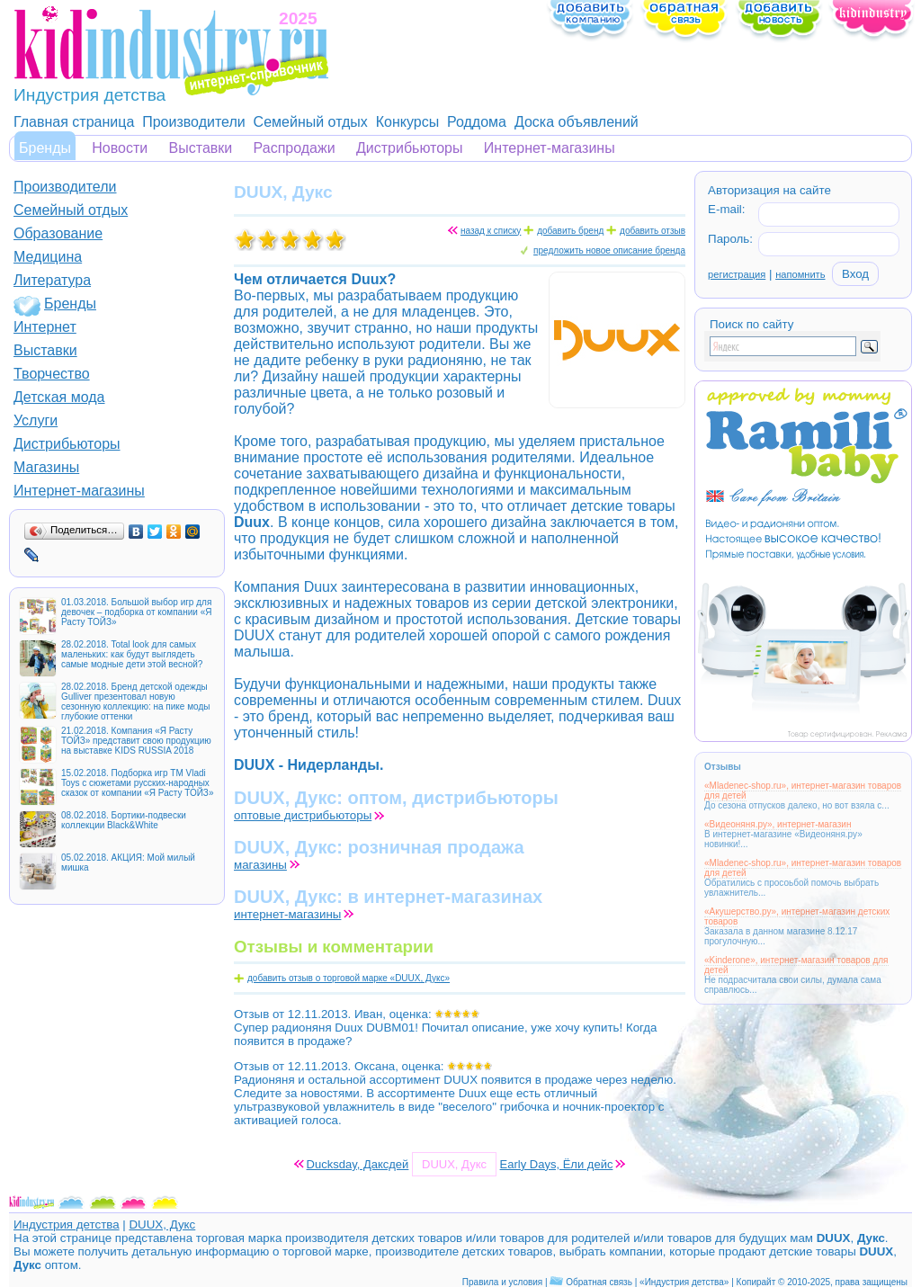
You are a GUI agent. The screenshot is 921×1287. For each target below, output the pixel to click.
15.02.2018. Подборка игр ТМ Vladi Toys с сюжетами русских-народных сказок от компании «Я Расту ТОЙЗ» (137, 783)
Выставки (201, 148)
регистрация (736, 274)
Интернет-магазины (549, 148)
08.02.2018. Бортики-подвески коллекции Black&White (123, 820)
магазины (260, 864)
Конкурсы (407, 122)
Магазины (46, 467)
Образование (58, 233)
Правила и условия (502, 1282)
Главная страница (73, 122)
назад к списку (490, 231)
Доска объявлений (576, 122)
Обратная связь (599, 1282)
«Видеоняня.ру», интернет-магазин (777, 824)
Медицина (47, 256)
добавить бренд (570, 231)
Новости (120, 148)
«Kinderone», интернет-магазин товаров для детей (796, 965)
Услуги (35, 420)
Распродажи (294, 148)
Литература (52, 280)
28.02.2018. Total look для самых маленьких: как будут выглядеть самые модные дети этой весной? (131, 654)
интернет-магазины (287, 914)
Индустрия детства (66, 1224)
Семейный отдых (311, 122)
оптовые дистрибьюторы (302, 815)
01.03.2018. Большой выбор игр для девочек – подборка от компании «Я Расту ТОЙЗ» (136, 612)
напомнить (800, 274)
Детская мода (59, 397)
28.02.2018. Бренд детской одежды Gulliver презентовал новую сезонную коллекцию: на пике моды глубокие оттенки (135, 701)
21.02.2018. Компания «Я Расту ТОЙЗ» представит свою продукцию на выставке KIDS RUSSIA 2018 (136, 740)
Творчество (51, 373)
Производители (194, 122)
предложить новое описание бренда (609, 250)
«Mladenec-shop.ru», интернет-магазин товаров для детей (802, 790)
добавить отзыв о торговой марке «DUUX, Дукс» (348, 978)
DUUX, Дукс (162, 1224)
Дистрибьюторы (409, 148)
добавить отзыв (652, 231)
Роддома (476, 122)
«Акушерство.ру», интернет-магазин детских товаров (797, 916)
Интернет (44, 327)
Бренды (45, 148)
